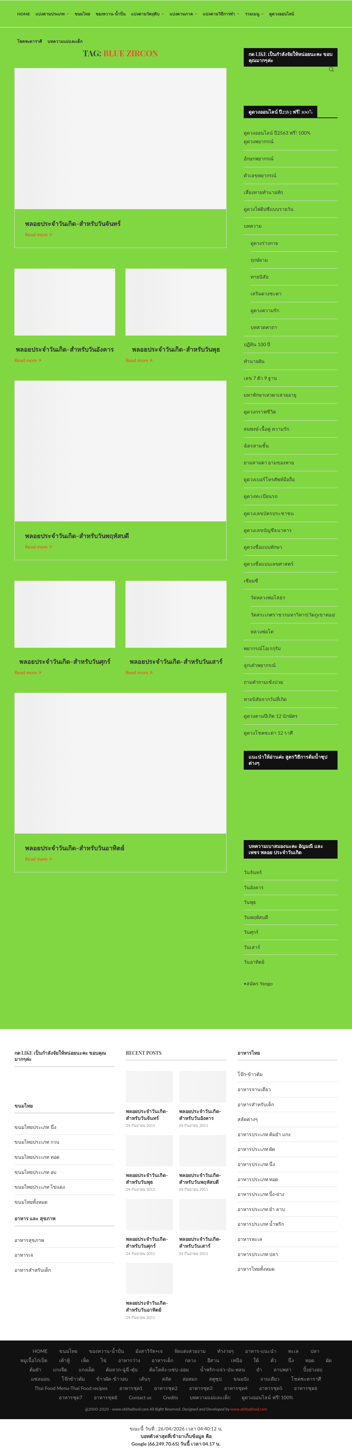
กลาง (190, 1361)
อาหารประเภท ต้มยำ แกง (264, 1135)
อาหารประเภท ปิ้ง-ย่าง (261, 1195)
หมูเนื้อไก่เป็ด (33, 1361)
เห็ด (85, 1361)
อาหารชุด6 (305, 1388)
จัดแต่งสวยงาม (190, 1351)
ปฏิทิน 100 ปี (257, 345)
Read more (38, 235)
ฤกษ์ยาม (259, 260)
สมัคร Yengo (259, 984)
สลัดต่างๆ (248, 1120)
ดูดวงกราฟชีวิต (260, 413)
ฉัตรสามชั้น (256, 446)
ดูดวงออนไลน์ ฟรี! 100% (267, 1398)
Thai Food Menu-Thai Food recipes (71, 1388)
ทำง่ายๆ (225, 1351)
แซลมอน (40, 1379)
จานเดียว (269, 1379)
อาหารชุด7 (70, 1398)
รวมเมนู (252, 13)
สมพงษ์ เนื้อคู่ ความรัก (266, 429)
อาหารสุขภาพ (29, 1241)
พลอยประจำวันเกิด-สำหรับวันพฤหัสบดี (77, 537)
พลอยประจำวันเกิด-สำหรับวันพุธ (176, 350)
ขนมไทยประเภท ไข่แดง (39, 1188)
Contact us (140, 1398)
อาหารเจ (23, 1256)
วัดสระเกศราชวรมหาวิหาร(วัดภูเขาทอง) (293, 615)
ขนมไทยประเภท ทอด (36, 1158)
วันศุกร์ (251, 933)
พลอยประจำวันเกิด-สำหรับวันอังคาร (65, 350)
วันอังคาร (254, 888)
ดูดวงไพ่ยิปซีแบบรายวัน (269, 210)
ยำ (259, 1370)
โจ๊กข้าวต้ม (73, 1379)
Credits (170, 1398)
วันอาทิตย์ (254, 963)
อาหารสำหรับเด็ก (32, 1271)
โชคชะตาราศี (29, 41)
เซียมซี (251, 582)
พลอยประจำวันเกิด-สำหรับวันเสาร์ (176, 662)
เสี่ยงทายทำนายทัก (263, 193)
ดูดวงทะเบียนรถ (260, 497)
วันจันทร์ (253, 873)
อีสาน (213, 1361)
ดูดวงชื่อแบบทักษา (263, 548)
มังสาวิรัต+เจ (149, 1351)
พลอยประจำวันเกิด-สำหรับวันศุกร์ (64, 662)
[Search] (331, 70)
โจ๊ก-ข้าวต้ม (250, 1075)
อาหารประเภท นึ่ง (256, 1165)
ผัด (329, 1361)
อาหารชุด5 (271, 1388)
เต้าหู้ (64, 1361)
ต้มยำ (35, 1370)
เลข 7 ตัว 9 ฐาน (260, 379)
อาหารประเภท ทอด (258, 1180)
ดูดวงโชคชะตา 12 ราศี (268, 733)
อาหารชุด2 (165, 1388)
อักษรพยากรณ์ (259, 159)
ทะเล (293, 1351)
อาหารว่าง (129, 1361)
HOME (23, 13)
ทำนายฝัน (254, 362)
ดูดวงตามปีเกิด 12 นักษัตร (271, 717)
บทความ (253, 227)
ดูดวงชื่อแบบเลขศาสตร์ (269, 564)
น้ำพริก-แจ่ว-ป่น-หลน (222, 1370)
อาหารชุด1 (131, 1388)
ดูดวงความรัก (265, 311)
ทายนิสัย (259, 277)
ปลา (314, 1351)
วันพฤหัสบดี (256, 918)
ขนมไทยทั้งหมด (30, 1203)
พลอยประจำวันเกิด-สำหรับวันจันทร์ (73, 224)
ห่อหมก (190, 1379)
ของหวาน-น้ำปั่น (110, 13)
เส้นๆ (144, 1379)
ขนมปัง (241, 1379)
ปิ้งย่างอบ (312, 1370)
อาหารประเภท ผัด (256, 1150)
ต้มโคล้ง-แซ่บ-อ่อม (168, 1370)
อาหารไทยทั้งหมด (256, 1270)
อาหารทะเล (250, 1240)
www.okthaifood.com (248, 1409)
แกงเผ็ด (87, 1370)
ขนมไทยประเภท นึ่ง (35, 1128)
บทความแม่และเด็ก (64, 41)
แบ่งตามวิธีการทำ (219, 13)
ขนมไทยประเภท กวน (36, 1143)
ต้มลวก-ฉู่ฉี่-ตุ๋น (122, 1370)
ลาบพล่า (283, 1370)
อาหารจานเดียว (254, 1090)
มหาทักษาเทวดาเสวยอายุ (270, 396)
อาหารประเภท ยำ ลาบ (261, 1210)
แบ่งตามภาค (181, 13)
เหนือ (236, 1361)
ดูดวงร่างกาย (264, 244)
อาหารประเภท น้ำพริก (261, 1225)
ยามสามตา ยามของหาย (269, 463)
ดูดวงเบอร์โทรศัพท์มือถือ (269, 480)
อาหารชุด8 (105, 1398)
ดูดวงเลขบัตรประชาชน (269, 514)
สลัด (166, 1379)
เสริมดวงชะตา (266, 294)
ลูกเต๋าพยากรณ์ (260, 666)
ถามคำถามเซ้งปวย (263, 683)
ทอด (309, 1361)
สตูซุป (215, 1379)
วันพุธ (250, 903)
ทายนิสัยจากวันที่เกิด (265, 700)
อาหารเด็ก (162, 1361)
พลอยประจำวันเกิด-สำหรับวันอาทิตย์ (74, 849)
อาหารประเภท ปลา (258, 1255)
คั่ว (273, 1361)
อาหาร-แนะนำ (260, 1351)
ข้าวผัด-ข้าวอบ (112, 1379)
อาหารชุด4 (236, 1388)
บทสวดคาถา (264, 328)
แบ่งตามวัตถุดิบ (145, 13)
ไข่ (104, 1361)
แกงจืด (60, 1370)
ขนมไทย (82, 13)
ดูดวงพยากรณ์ (259, 142)
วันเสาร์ (252, 948)
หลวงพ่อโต (262, 632)
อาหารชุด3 (200, 1388)
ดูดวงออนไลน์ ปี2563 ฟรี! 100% (277, 134)
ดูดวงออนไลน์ (281, 13)
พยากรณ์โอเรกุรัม (262, 649)
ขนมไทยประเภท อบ (35, 1173)
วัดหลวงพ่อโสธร (268, 598)
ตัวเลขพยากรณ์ (260, 176)
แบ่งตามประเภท (50, 13)
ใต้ (256, 1361)
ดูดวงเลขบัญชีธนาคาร (268, 531)
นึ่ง (291, 1361)
